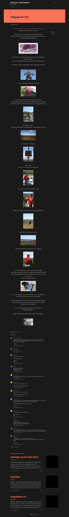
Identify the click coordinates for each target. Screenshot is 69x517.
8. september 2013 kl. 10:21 (18, 425)
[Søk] (54, 2)
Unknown (15, 382)
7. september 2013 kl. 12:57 (18, 407)
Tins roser (15, 374)
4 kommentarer (15, 470)
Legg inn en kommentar (15, 446)
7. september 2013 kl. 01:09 (18, 363)
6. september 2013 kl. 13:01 (18, 345)
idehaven (15, 435)
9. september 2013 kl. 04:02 (18, 444)
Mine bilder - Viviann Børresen (19, 2)
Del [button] (51, 28)
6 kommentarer (15, 490)
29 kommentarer (16, 510)
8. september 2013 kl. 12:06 (18, 432)
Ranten (14, 348)
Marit (14, 354)
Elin (14, 366)
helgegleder (53, 33)
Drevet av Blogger (34, 514)
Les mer (41, 470)
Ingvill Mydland (16, 337)
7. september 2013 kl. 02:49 (18, 379)
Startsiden (12, 6)
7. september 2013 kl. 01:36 (18, 371)
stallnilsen (15, 398)
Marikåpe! (15, 477)
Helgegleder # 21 (18, 496)
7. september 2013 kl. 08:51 (18, 387)
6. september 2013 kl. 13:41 (18, 351)
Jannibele (15, 428)
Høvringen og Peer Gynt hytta (24, 457)
